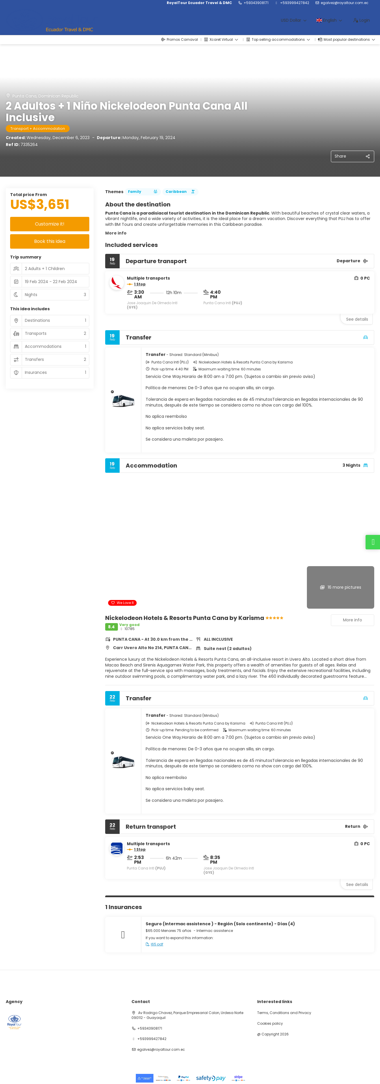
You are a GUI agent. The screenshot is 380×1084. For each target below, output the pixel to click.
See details (357, 319)
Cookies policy (270, 1023)
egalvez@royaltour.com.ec (344, 3)
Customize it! (49, 224)
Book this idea (49, 241)
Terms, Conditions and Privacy (284, 1013)
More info (116, 233)
